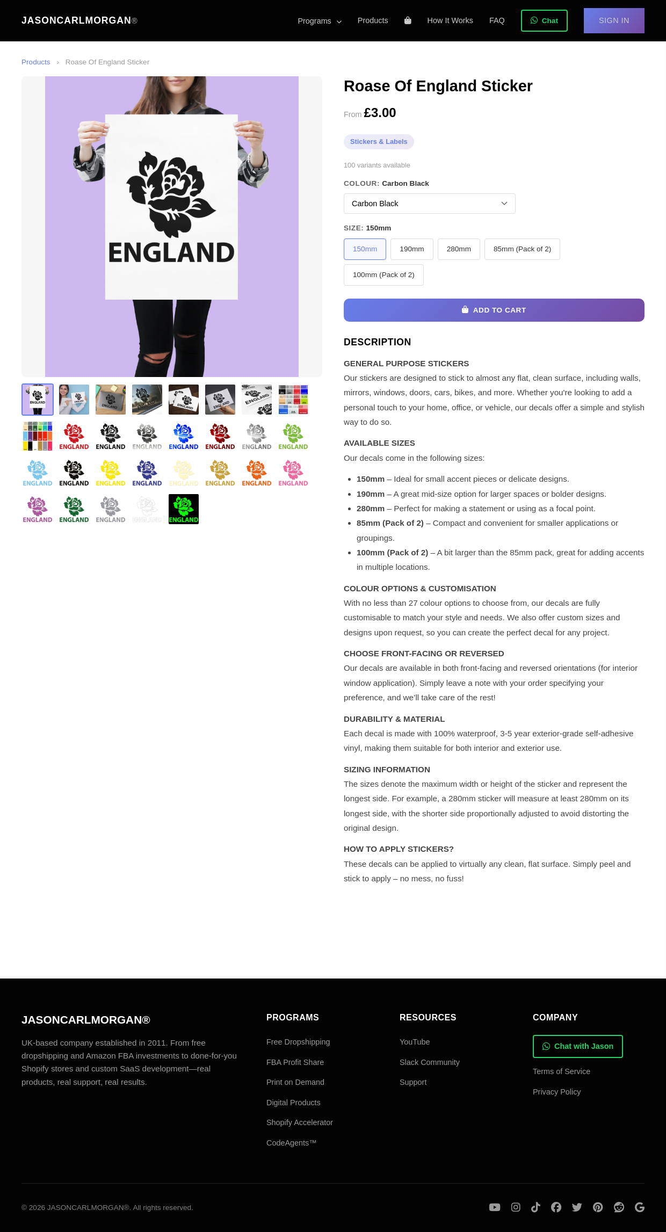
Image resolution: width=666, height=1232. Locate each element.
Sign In (614, 20)
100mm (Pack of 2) (384, 275)
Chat (544, 21)
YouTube (415, 1042)
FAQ (497, 20)
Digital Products (293, 1102)
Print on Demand (295, 1082)
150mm (365, 249)
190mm (412, 249)
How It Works (450, 20)
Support (413, 1082)
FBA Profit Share (295, 1062)
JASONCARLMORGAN (79, 20)
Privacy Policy (557, 1092)
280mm (459, 249)
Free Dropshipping (298, 1042)
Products (373, 20)
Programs (319, 21)
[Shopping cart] (407, 20)
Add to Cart (494, 310)
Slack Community (430, 1062)
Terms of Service (561, 1071)
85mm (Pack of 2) (522, 249)
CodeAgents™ (291, 1143)
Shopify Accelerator (299, 1122)
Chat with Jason (577, 1046)
